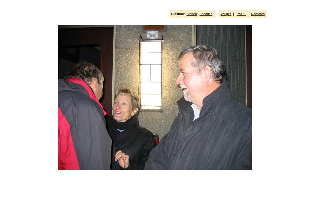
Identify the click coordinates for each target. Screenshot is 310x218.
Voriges (226, 14)
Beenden (206, 14)
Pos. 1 (241, 14)
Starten (191, 14)
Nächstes (258, 14)
